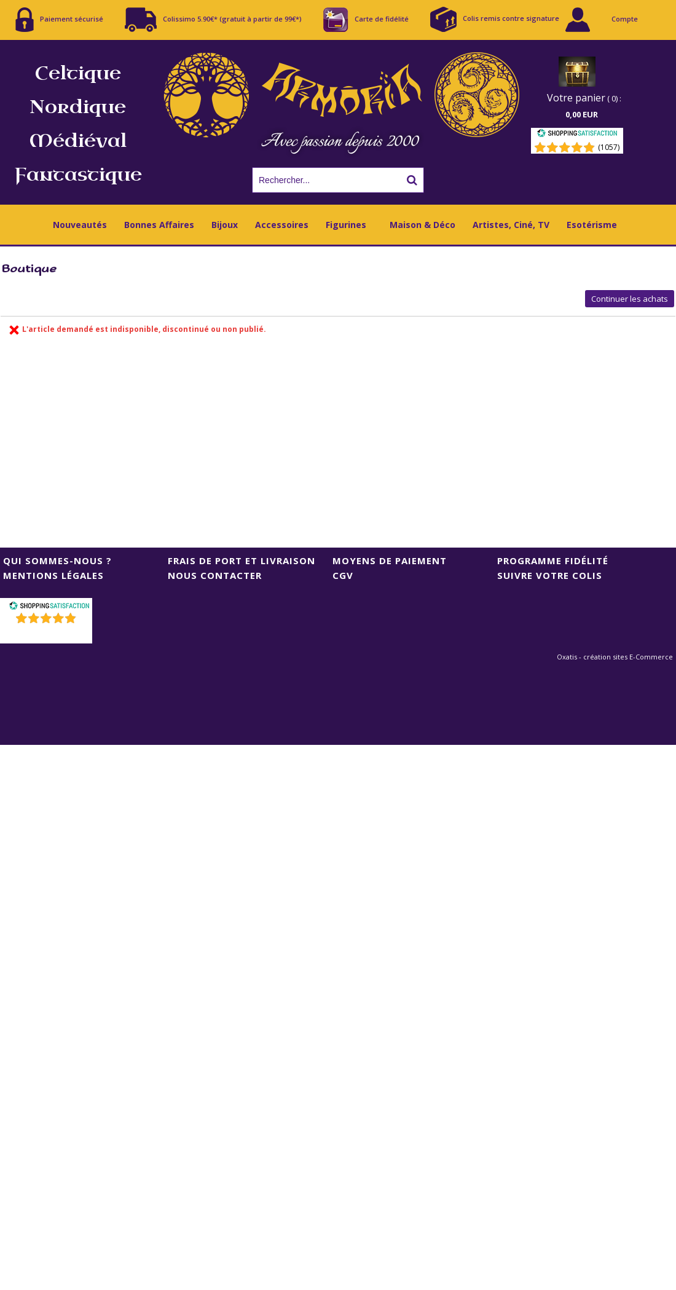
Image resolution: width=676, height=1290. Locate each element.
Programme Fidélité (552, 560)
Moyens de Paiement (389, 560)
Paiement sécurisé (59, 19)
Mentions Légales (53, 575)
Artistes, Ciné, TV (511, 224)
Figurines (346, 224)
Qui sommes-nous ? (57, 560)
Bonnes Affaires (159, 224)
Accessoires (282, 224)
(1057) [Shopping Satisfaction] (608, 147)
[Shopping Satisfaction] (577, 135)
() (47, 634)
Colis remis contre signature (494, 19)
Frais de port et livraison (241, 560)
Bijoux (224, 224)
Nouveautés (80, 224)
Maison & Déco (422, 224)
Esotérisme (592, 224)
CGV (342, 575)
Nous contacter (215, 575)
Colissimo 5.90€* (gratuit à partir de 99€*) (213, 19)
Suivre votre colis (549, 575)
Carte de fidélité (366, 19)
